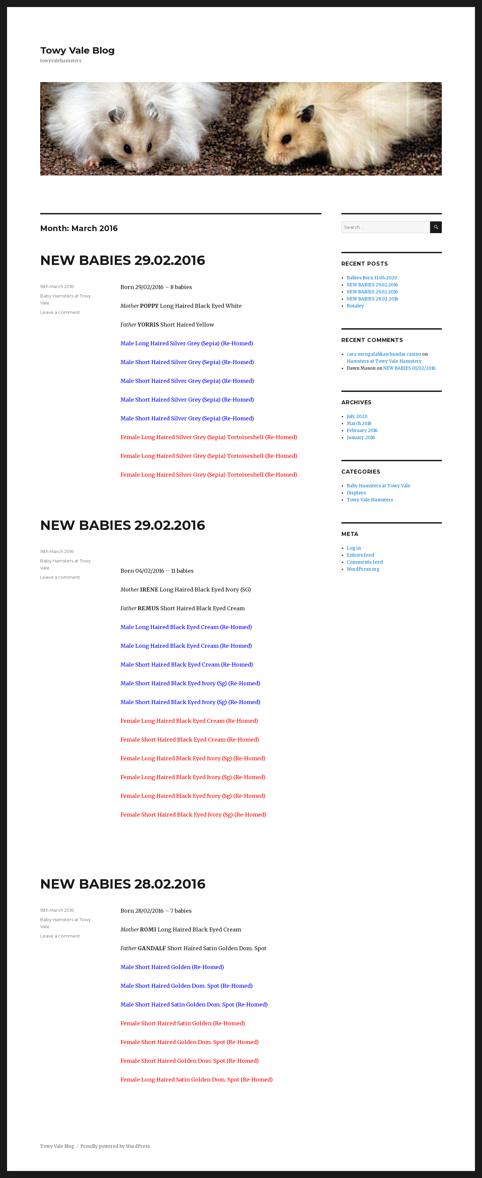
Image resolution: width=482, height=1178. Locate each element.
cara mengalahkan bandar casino (384, 354)
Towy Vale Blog (77, 50)
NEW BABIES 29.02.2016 (122, 260)
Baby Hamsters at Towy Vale (378, 486)
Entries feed (360, 555)
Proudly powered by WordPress (115, 1146)
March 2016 (359, 423)
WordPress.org (363, 569)
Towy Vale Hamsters (370, 500)
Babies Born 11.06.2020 (372, 278)
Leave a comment (60, 312)
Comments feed (365, 562)
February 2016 (362, 430)
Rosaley (355, 306)
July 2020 (357, 416)
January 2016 (361, 437)
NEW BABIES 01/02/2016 (409, 368)
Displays (356, 493)
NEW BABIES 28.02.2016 (123, 884)
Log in (354, 548)
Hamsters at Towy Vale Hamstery (384, 361)
